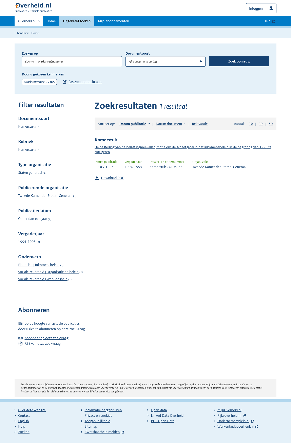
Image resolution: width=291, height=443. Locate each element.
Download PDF (112, 178)
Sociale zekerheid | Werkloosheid (42, 279)
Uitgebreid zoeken (77, 21)
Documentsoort (137, 53)
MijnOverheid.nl (229, 410)
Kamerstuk (26, 126)
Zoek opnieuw (239, 61)
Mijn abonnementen (113, 21)
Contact (24, 415)
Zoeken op (30, 53)
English (23, 421)
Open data (159, 410)
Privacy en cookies (98, 415)
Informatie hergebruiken (103, 410)
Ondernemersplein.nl (233, 421)
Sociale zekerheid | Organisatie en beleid (48, 272)
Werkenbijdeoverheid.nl (235, 426)
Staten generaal (30, 172)
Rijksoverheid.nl (229, 415)
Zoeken (24, 432)
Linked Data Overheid (167, 415)
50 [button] (271, 124)
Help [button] (267, 21)
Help (21, 426)
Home (51, 21)
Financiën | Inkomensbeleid (38, 265)
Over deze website (32, 410)
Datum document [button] (169, 124)
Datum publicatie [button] (132, 124)
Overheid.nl (27, 22)
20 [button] (261, 124)
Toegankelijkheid (97, 421)
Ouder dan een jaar (32, 218)
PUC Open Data (162, 421)
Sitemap (91, 426)
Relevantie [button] (200, 124)
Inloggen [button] (256, 8)
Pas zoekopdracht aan (85, 81)
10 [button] (251, 124)
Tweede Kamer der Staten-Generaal (45, 195)
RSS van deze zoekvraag (43, 343)
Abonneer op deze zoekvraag (47, 338)
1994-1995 (27, 242)
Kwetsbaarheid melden (102, 432)
